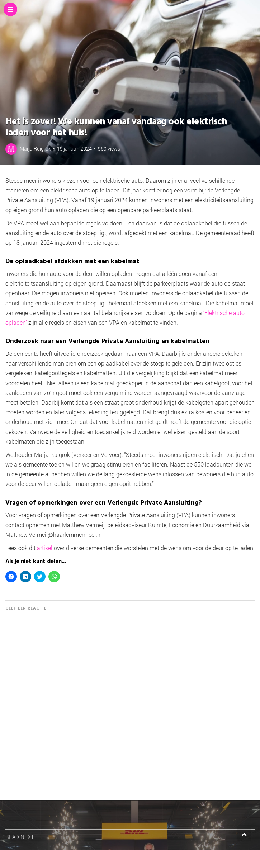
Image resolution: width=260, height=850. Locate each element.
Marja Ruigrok (35, 148)
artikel (44, 547)
